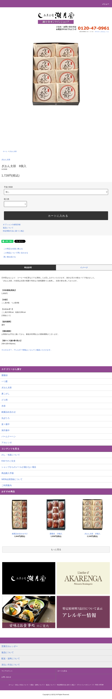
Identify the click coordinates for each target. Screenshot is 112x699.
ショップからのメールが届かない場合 (18, 467)
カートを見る (62, 671)
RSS (96, 685)
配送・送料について (37, 685)
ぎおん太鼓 (13, 151)
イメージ (84, 267)
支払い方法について (21, 685)
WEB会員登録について (11, 479)
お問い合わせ (6, 677)
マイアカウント (7, 671)
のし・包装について (10, 455)
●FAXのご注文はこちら (102, 31)
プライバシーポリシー (84, 685)
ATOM (101, 685)
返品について (8, 228)
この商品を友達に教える (11, 249)
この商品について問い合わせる (14, 253)
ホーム (5, 151)
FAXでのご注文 (8, 461)
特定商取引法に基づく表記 (13, 231)
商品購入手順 (7, 473)
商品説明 (28, 267)
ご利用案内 (6, 485)
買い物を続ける (8, 257)
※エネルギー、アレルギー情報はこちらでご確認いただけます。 (26, 350)
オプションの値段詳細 (11, 225)
